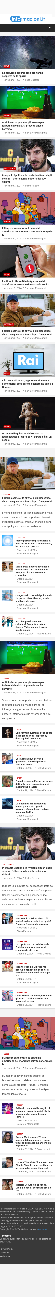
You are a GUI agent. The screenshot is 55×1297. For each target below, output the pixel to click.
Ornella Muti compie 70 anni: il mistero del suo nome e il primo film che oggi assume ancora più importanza (33, 1141)
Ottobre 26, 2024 (25, 1005)
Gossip (7, 222)
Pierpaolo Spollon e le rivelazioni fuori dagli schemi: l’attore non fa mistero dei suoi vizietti (27, 178)
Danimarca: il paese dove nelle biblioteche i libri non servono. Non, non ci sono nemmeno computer (32, 571)
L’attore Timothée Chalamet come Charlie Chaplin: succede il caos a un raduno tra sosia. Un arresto (34, 1165)
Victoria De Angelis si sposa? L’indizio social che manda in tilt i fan (34, 1187)
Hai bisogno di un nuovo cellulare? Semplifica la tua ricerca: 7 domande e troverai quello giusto (31, 625)
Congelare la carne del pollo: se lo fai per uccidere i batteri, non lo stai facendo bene (34, 598)
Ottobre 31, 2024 (25, 953)
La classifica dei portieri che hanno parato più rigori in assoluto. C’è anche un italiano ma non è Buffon (32, 808)
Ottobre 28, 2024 (25, 604)
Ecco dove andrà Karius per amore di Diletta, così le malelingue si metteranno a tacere (34, 784)
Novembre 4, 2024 (13, 80)
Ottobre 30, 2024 (25, 579)
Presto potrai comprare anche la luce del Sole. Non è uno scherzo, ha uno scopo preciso (34, 543)
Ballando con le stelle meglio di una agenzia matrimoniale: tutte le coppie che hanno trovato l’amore (33, 1112)
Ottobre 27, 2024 (25, 633)
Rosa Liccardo (32, 80)
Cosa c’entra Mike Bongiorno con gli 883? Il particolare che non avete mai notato (34, 998)
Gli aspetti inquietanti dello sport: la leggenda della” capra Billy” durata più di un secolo (27, 437)
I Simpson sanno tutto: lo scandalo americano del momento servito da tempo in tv (27, 231)
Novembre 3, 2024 (13, 185)
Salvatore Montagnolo (36, 132)
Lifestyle (8, 324)
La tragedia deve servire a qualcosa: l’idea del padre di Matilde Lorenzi (31, 761)
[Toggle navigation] (3, 27)
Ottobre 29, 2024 (25, 790)
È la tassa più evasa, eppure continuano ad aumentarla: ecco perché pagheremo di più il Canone (27, 384)
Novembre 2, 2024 (13, 338)
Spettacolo (9, 169)
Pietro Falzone (32, 185)
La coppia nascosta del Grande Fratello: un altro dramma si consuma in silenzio (32, 947)
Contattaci (43, 1229)
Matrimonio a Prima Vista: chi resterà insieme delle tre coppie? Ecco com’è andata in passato (33, 921)
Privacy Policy (6, 1249)
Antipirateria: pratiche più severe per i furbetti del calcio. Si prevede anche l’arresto (23, 125)
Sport (7, 116)
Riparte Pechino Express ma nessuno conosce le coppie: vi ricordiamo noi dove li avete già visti (33, 971)
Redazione (5, 1256)
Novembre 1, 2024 (26, 550)
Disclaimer (5, 1252)
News (6, 66)
